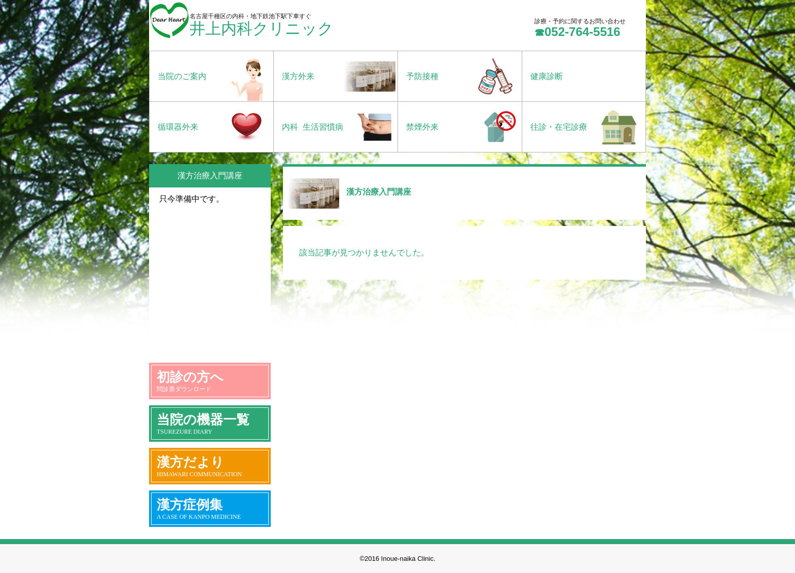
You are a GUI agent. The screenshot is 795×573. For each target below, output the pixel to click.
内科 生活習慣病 (312, 127)
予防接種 (422, 76)
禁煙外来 (422, 127)
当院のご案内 (182, 76)
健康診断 (546, 76)
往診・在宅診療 (558, 127)
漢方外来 (298, 76)
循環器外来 (178, 127)
